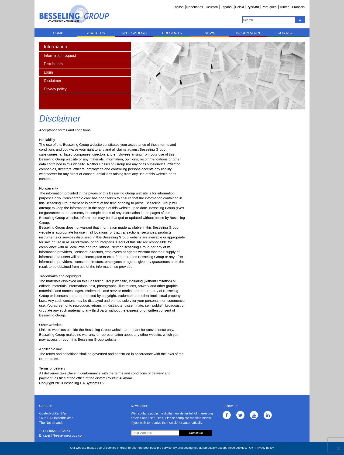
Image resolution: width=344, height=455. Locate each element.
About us (96, 33)
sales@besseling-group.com (63, 435)
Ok (251, 447)
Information (248, 33)
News (210, 33)
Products (172, 33)
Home (58, 33)
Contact (286, 33)
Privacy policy (264, 447)
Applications (134, 33)
